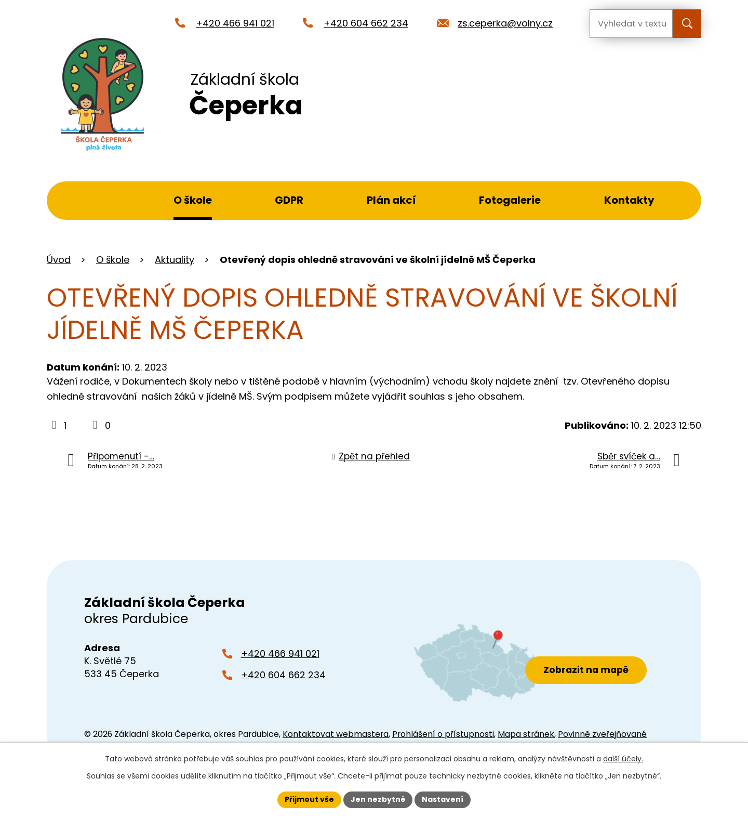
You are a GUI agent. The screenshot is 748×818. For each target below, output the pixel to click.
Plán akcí (391, 200)
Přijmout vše (309, 799)
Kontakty (629, 200)
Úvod (102, 200)
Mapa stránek (526, 734)
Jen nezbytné (378, 799)
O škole (192, 200)
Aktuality (174, 259)
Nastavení (442, 799)
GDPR (289, 200)
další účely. (623, 759)
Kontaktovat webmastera (336, 734)
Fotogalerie (510, 200)
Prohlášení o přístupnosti (443, 734)
